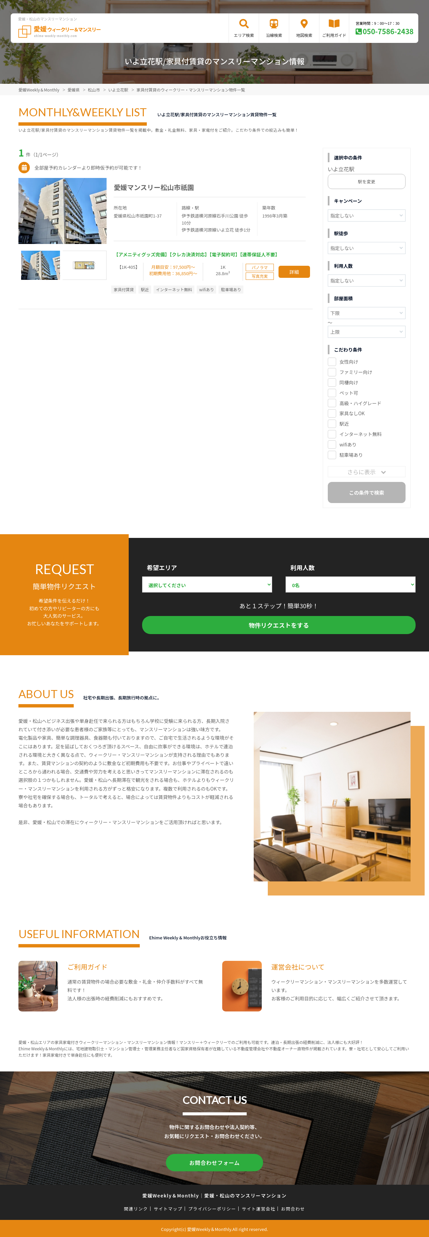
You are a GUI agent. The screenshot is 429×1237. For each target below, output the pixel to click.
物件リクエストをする (279, 625)
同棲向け (349, 382)
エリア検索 (244, 35)
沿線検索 (274, 35)
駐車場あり (351, 454)
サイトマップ (168, 1207)
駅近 (344, 423)
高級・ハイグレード (360, 403)
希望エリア (162, 567)
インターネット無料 (361, 434)
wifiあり (348, 444)
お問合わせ (293, 1207)
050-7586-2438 (388, 31)
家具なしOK (352, 413)
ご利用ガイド (334, 35)
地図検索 (304, 35)
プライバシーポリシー (212, 1207)
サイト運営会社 (258, 1207)
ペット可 (349, 392)
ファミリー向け (356, 372)
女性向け (349, 361)
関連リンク (136, 1207)
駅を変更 (366, 181)
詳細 (294, 271)
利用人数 (302, 567)
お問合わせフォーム (214, 1162)
